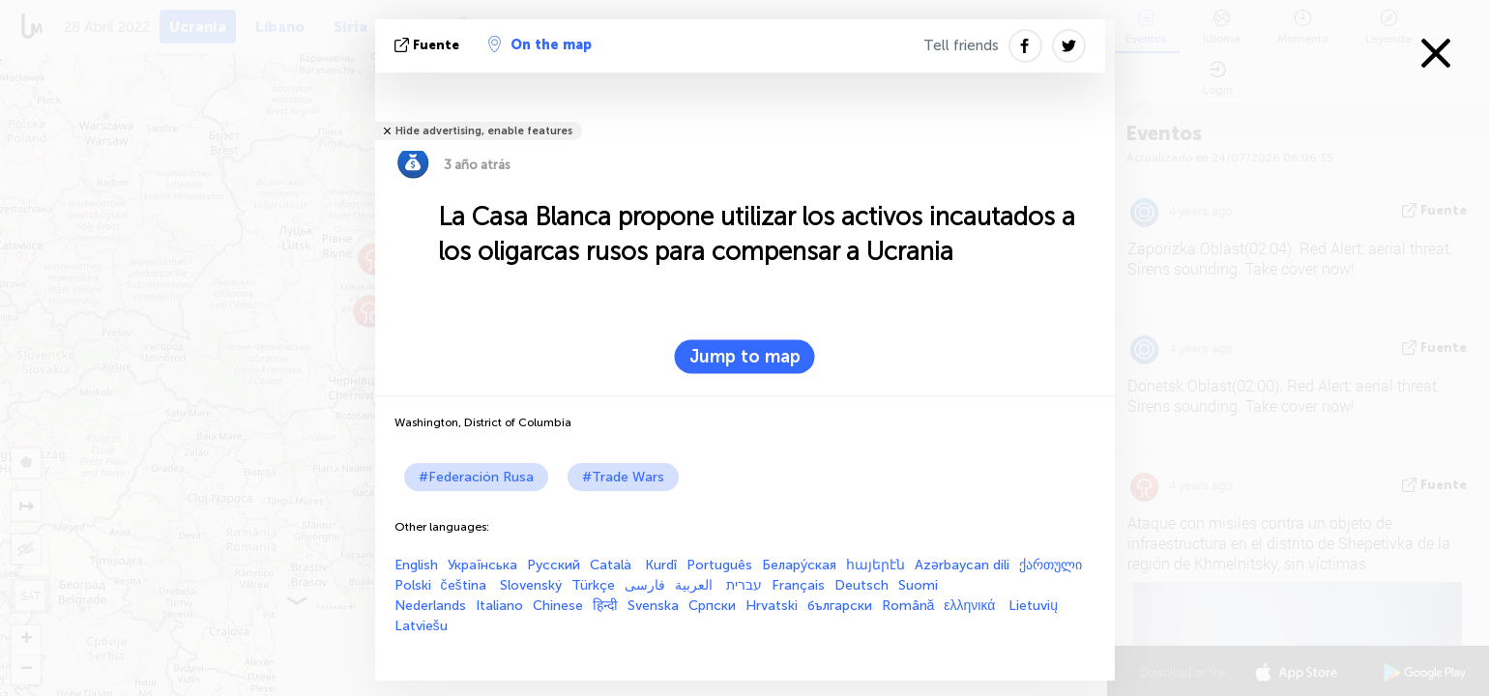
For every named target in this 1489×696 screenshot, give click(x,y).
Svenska (653, 605)
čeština (465, 585)
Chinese (558, 605)
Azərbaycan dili (962, 565)
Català (612, 565)
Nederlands (430, 605)
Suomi (918, 585)
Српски (712, 605)
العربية (695, 585)
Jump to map (745, 356)
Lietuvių (1033, 605)
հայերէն (875, 565)
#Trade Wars (623, 477)
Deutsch (861, 585)
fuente (428, 45)
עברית (744, 585)
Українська (482, 565)
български (839, 605)
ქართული (1050, 565)
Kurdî (661, 565)
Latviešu (421, 626)
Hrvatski (771, 605)
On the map (540, 44)
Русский (553, 565)
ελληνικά (971, 605)
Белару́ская (799, 565)
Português (719, 565)
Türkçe (593, 585)
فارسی (645, 585)
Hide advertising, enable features (483, 131)
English (416, 565)
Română (908, 605)
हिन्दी (605, 605)
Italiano (499, 605)
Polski (412, 585)
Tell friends (961, 45)
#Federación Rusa (476, 477)
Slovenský (531, 585)
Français (798, 585)
